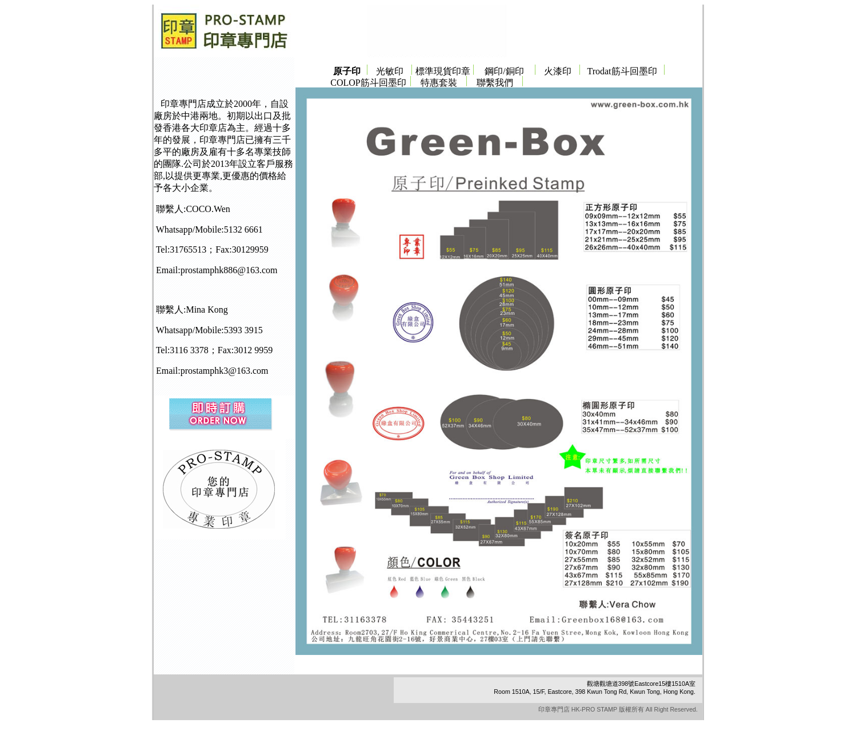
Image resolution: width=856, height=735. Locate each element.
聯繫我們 (495, 82)
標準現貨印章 (442, 71)
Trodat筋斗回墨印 (622, 71)
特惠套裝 (439, 82)
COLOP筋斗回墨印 (368, 82)
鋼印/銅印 (504, 71)
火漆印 (557, 71)
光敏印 (389, 71)
